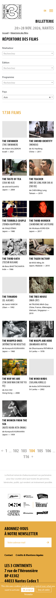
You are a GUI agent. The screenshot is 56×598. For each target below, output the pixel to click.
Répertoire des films (19, 33)
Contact (8, 555)
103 (24, 450)
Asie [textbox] (6, 97)
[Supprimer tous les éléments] (50, 97)
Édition (5, 62)
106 (48, 450)
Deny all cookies (43, 589)
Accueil (5, 33)
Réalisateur (7, 47)
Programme (8, 77)
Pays (4, 91)
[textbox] (28, 53)
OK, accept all (28, 589)
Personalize (28, 594)
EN (45, 10)
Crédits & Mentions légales (29, 555)
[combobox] (28, 53)
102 (16, 450)
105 (40, 450)
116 (26, 456)
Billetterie (44, 21)
